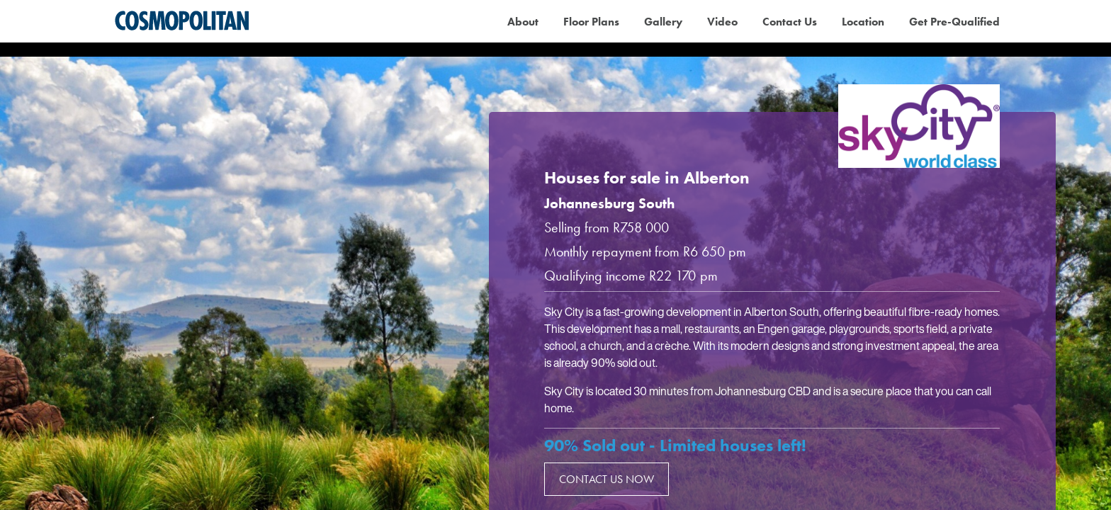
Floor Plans (591, 21)
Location (863, 21)
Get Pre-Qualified (954, 21)
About (522, 21)
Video (722, 21)
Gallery (663, 21)
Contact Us (789, 21)
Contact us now (606, 479)
